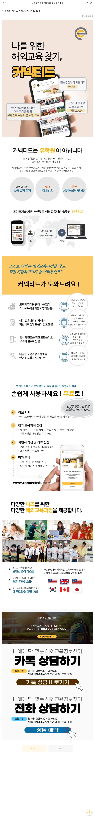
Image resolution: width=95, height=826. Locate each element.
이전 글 (34, 748)
